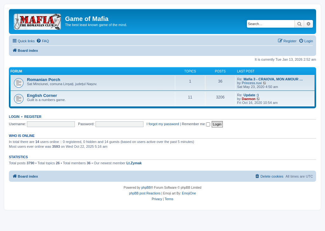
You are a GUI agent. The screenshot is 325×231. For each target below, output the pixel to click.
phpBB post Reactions (145, 193)
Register (33, 117)
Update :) (251, 95)
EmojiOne (189, 193)
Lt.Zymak (134, 163)
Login (14, 117)
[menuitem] (42, 41)
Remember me (196, 124)
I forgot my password (163, 124)
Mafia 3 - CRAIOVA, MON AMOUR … (273, 79)
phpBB (146, 187)
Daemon (248, 99)
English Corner (42, 95)
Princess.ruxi (252, 83)
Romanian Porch (43, 79)
